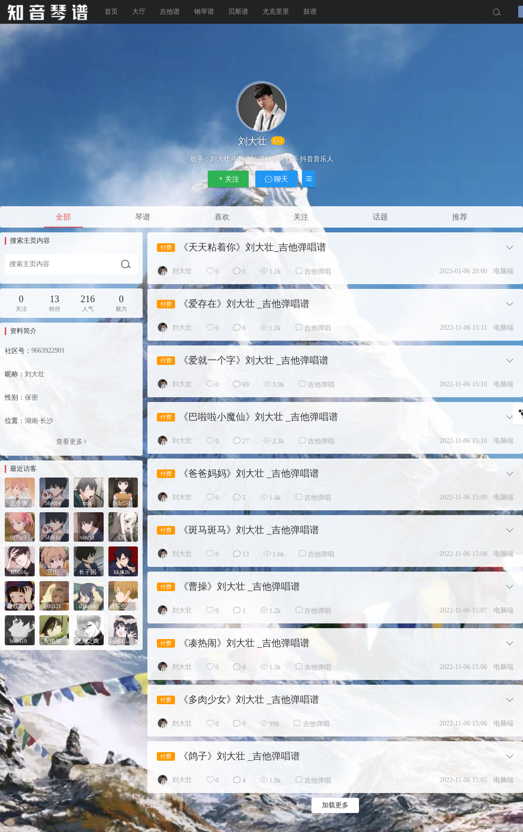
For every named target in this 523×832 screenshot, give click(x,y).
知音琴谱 (47, 12)
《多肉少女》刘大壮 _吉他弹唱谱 (249, 699)
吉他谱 (170, 11)
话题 (380, 217)
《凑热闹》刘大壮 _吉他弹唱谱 (244, 643)
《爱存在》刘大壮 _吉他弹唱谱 (244, 303)
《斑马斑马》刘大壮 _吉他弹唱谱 (249, 530)
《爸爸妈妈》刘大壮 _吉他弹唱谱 (249, 473)
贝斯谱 (238, 11)
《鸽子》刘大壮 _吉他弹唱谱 (239, 756)
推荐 (459, 217)
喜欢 (222, 217)
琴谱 (142, 217)
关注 (228, 179)
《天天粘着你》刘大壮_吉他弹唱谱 (252, 247)
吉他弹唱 (317, 271)
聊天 (277, 179)
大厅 (138, 11)
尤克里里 (275, 11)
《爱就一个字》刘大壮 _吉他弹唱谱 (254, 360)
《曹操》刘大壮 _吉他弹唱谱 (239, 586)
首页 (111, 11)
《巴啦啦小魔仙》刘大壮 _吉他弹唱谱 (258, 416)
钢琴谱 (204, 11)
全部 (63, 217)
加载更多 (335, 805)
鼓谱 (310, 11)
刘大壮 (182, 271)
